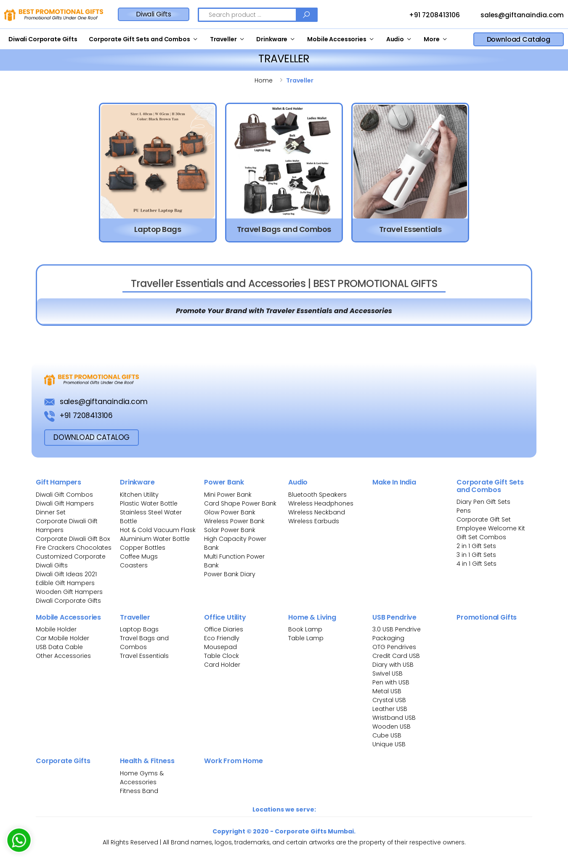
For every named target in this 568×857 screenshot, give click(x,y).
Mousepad (220, 647)
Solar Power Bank (229, 530)
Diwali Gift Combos (64, 494)
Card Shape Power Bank (240, 503)
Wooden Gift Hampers (69, 592)
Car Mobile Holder (62, 638)
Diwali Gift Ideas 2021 (66, 574)
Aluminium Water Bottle (155, 539)
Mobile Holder (56, 629)
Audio (395, 39)
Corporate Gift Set (484, 519)
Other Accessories (63, 656)
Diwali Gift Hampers (65, 503)
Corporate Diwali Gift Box (73, 539)
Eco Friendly (221, 638)
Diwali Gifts (153, 14)
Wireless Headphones (320, 503)
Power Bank (224, 482)
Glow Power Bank (229, 512)
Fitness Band (139, 791)
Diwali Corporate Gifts (42, 39)
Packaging (388, 638)
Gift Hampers (58, 482)
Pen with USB (390, 682)
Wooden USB (391, 726)
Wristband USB (394, 717)
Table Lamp (306, 638)
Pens (464, 510)
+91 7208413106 (426, 15)
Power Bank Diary (229, 574)
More (431, 39)
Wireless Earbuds (313, 521)
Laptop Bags (139, 629)
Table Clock (221, 656)
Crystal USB (389, 700)
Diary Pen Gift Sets (483, 502)
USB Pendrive (394, 617)
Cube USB (386, 735)
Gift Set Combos (481, 537)
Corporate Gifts (63, 761)
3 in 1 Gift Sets (476, 555)
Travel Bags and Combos (144, 642)
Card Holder (222, 664)
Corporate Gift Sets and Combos (139, 39)
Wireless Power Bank (234, 521)
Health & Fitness (147, 761)
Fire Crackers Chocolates (73, 547)
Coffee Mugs (139, 556)
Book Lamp (305, 629)
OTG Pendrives (394, 647)
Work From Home (233, 761)
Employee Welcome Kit (491, 528)
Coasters (134, 565)
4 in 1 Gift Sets (476, 563)
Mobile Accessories (336, 39)
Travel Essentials (144, 656)
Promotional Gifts (487, 617)
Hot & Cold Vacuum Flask (158, 530)
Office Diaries (223, 629)
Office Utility (225, 617)
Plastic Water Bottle (149, 503)
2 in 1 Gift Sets (476, 546)
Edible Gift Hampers (65, 583)
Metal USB (386, 691)
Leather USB (389, 709)
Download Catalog (518, 39)
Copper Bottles (142, 547)
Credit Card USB (396, 656)
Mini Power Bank (228, 494)
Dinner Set (51, 512)
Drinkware (271, 39)
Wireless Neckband (316, 512)
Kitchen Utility (139, 494)
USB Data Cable (60, 647)
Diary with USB (393, 664)
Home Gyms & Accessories (142, 777)
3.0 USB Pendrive (396, 629)
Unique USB (389, 744)
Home (264, 80)
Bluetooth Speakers (317, 494)
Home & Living (312, 617)
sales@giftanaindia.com (514, 15)
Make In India (394, 482)
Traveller (223, 39)
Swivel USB (387, 673)
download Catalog (91, 437)
